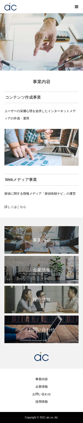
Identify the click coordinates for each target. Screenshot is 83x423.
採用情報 (41, 401)
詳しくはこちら (15, 207)
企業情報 (41, 386)
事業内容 (41, 379)
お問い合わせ (41, 394)
